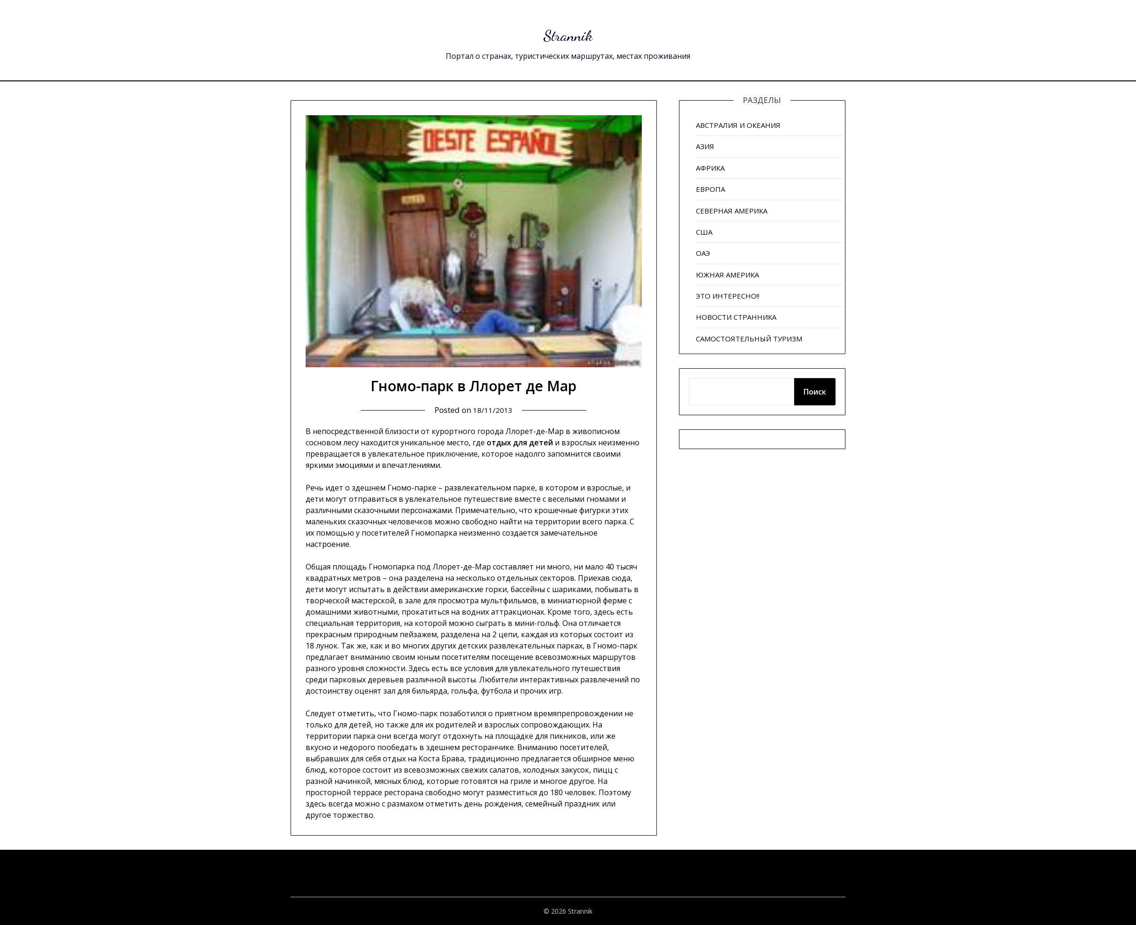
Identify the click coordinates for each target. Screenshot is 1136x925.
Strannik (568, 33)
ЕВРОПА (710, 189)
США (704, 232)
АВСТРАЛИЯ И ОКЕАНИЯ (738, 125)
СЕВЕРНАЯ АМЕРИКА (731, 210)
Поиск (815, 392)
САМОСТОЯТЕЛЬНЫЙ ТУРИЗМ (749, 338)
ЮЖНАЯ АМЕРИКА (727, 274)
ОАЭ (703, 253)
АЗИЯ (705, 146)
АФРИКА (710, 168)
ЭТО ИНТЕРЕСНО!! (727, 295)
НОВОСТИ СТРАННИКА (736, 317)
